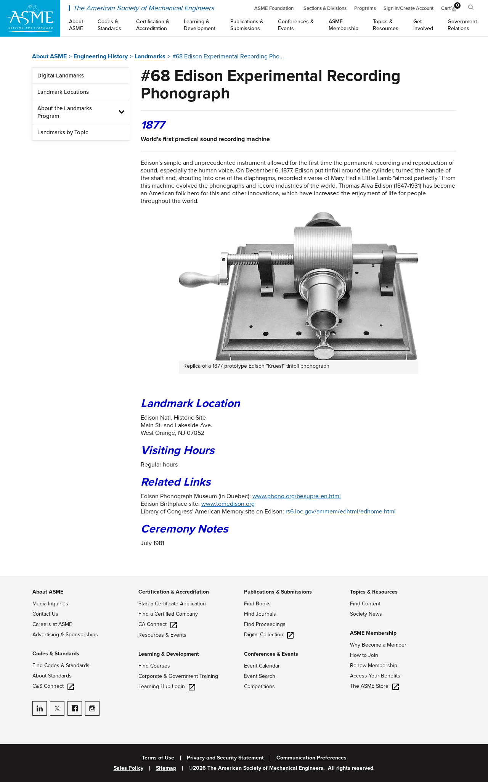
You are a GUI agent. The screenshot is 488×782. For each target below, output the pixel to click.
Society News (366, 614)
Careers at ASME (52, 624)
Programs (365, 8)
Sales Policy (128, 768)
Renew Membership (373, 665)
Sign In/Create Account (408, 8)
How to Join (364, 655)
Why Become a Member (378, 645)
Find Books (257, 603)
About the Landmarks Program (64, 112)
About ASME (49, 56)
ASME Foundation (274, 8)
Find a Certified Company (168, 614)
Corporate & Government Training (178, 676)
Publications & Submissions (278, 592)
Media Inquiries (50, 603)
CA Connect (157, 624)
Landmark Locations (63, 91)
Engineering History (101, 56)
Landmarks (150, 56)
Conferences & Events (271, 654)
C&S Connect (53, 686)
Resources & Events (162, 635)
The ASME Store (374, 686)
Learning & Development (168, 654)
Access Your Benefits (375, 676)
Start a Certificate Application (172, 603)
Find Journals (260, 614)
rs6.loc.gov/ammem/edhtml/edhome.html (341, 511)
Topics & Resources (374, 592)
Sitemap (166, 768)
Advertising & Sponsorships (65, 634)
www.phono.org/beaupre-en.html (296, 496)
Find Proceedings (265, 624)
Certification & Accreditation (173, 592)
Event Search (259, 676)
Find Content (365, 603)
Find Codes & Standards (61, 665)
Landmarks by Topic (62, 132)
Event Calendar (262, 666)
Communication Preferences (311, 758)
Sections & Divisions (325, 8)
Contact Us (45, 614)
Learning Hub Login (166, 686)
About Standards (52, 676)
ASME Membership (373, 633)
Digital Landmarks (60, 75)
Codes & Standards (55, 653)
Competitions (259, 686)
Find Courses (154, 666)
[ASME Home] (30, 18)
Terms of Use (158, 758)
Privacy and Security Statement (225, 758)
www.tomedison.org (228, 504)
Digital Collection (269, 634)
